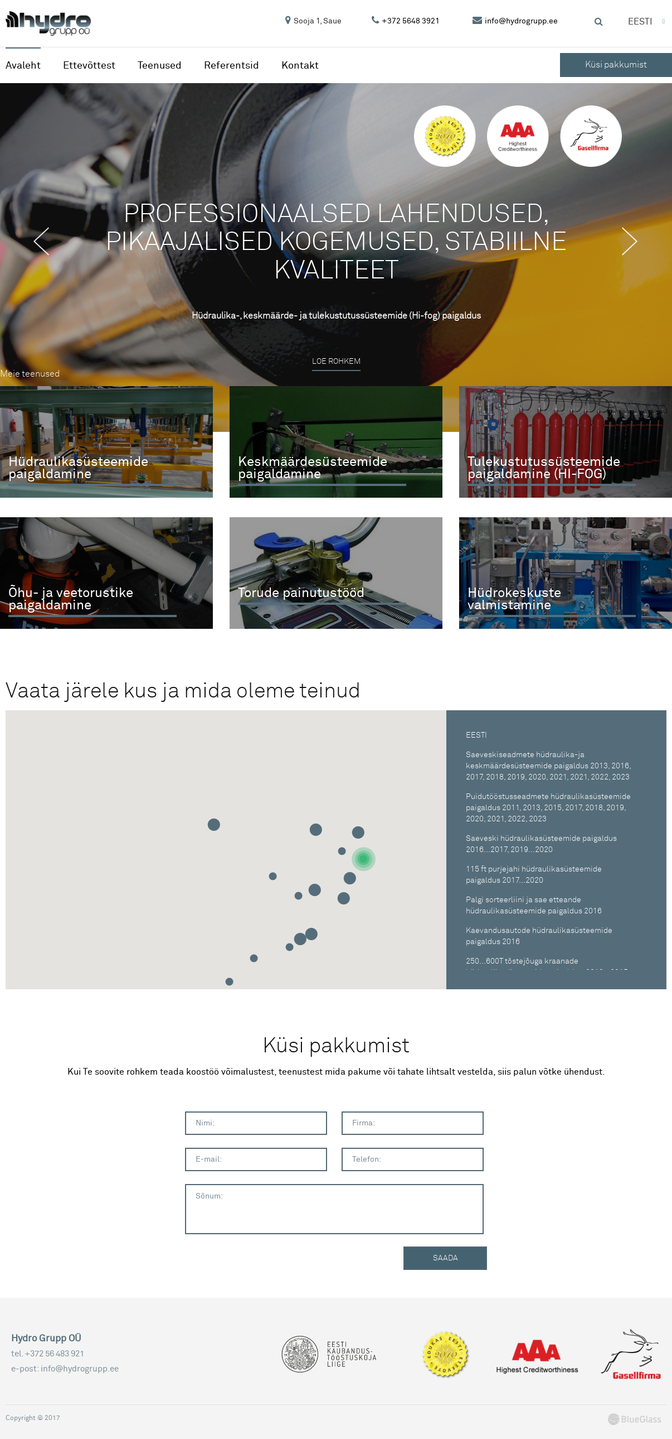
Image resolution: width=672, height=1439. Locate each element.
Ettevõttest (89, 65)
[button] (364, 860)
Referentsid (231, 65)
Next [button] (636, 242)
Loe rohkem (336, 362)
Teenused (160, 65)
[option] (336, 257)
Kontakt (300, 65)
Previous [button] (47, 242)
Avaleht (23, 65)
